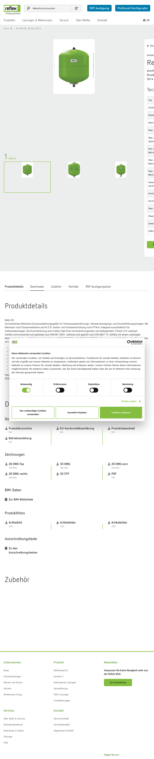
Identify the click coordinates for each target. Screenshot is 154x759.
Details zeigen (129, 401)
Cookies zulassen (121, 412)
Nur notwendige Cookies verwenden (33, 412)
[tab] (16, 283)
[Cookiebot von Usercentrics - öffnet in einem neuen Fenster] (129, 342)
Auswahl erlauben (77, 412)
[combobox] (52, 8)
